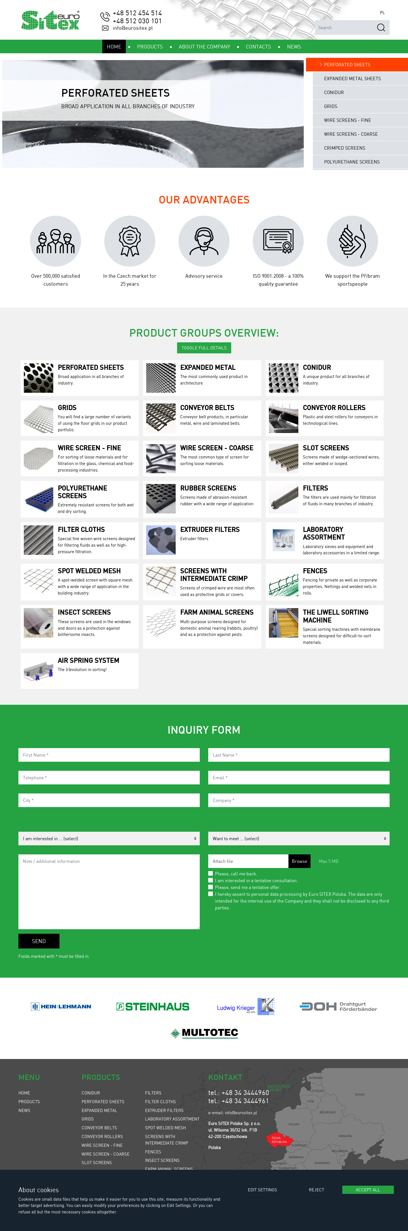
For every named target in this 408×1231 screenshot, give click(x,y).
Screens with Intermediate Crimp (213, 574)
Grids (67, 407)
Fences (315, 570)
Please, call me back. (236, 873)
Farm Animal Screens (217, 612)
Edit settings (262, 1189)
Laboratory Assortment (324, 533)
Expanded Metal (207, 367)
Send (39, 941)
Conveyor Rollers (334, 407)
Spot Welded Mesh (89, 570)
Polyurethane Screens (82, 492)
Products (29, 1101)
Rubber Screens (208, 488)
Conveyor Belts (207, 407)
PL (382, 12)
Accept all (368, 1189)
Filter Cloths (81, 529)
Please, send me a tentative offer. (247, 887)
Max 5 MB (329, 861)
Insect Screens (84, 612)
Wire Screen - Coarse (216, 447)
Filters (315, 488)
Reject (316, 1189)
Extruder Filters (210, 529)
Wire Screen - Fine (89, 447)
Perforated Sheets (91, 367)
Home (24, 1093)
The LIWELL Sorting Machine (335, 616)
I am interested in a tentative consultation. (256, 880)
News (24, 1110)
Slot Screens (326, 447)
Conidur (317, 367)
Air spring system (88, 660)
